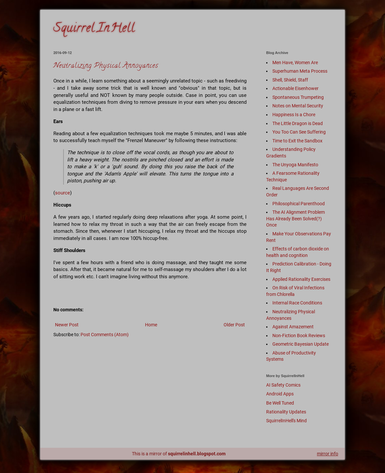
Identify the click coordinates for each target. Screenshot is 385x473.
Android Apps (280, 393)
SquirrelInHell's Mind (286, 420)
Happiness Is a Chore (293, 114)
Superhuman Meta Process (299, 71)
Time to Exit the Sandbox (297, 140)
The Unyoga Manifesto (295, 164)
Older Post (234, 324)
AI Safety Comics (283, 385)
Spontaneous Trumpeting (298, 97)
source (62, 193)
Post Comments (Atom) (105, 334)
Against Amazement (293, 326)
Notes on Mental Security (297, 105)
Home (151, 324)
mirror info (327, 453)
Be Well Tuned (280, 403)
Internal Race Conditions (297, 302)
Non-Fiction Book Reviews (298, 335)
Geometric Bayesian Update (300, 344)
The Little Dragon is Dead (297, 123)
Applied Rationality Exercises (301, 279)
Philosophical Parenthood (298, 203)
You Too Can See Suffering (299, 132)
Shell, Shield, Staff (290, 79)
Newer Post (67, 324)
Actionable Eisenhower (295, 88)
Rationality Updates (286, 411)
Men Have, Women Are (295, 62)
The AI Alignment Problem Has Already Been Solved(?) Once (295, 218)
